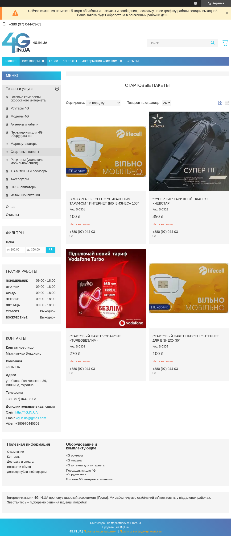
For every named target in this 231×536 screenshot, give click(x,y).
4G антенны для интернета (85, 465)
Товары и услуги (19, 89)
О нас (53, 61)
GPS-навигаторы (23, 187)
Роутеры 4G (20, 108)
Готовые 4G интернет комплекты (89, 479)
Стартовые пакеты (25, 152)
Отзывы (133, 61)
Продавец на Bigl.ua (115, 527)
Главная (11, 61)
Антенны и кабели (24, 124)
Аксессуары (20, 179)
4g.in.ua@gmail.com (31, 418)
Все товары (31, 61)
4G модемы (74, 460)
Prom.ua (135, 523)
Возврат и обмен (19, 467)
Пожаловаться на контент (100, 531)
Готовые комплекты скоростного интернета (28, 98)
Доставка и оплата (20, 461)
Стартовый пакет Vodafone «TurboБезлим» (95, 338)
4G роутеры (74, 455)
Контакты (70, 61)
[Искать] (212, 43)
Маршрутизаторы (24, 144)
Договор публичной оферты (27, 471)
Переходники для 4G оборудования (26, 134)
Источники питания (25, 195)
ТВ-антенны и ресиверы (29, 171)
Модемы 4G (20, 116)
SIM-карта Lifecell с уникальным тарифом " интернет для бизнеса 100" (104, 201)
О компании (15, 451)
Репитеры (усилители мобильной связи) (27, 161)
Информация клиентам (99, 61)
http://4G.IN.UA (26, 412)
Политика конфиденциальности (140, 531)
